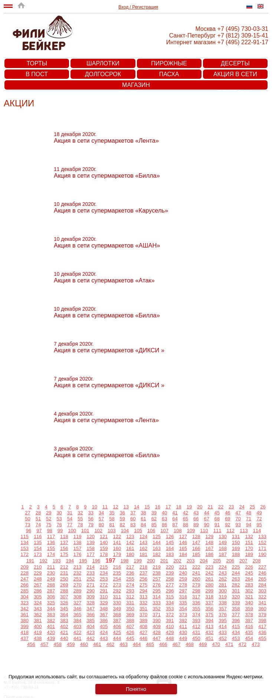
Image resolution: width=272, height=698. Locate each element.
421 (64, 632)
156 (64, 548)
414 (223, 626)
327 (77, 602)
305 (38, 597)
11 (105, 507)
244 (236, 573)
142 (130, 542)
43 (196, 513)
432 (210, 632)
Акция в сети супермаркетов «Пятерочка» (235, 75)
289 (77, 591)
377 (236, 614)
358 (236, 608)
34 (101, 513)
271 (90, 585)
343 (38, 608)
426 (130, 632)
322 (262, 597)
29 (48, 513)
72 (259, 518)
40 (164, 513)
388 (130, 620)
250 (64, 579)
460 (84, 644)
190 (262, 554)
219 (157, 567)
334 (170, 602)
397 (249, 620)
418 (24, 632)
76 (59, 524)
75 (48, 524)
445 (130, 638)
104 (125, 530)
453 (236, 638)
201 (164, 560)
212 (64, 567)
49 (259, 513)
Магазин (136, 85)
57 (101, 518)
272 (104, 585)
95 (259, 524)
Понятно (136, 689)
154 (38, 548)
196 (96, 560)
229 (38, 573)
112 (230, 530)
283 (249, 585)
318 (210, 597)
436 (262, 632)
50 (27, 518)
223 (210, 567)
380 (24, 620)
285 (24, 591)
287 (51, 591)
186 (210, 554)
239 (170, 573)
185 (196, 554)
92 (227, 524)
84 (143, 524)
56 (90, 518)
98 (49, 530)
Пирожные (169, 63)
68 (217, 518)
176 (77, 554)
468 (190, 644)
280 (210, 585)
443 (104, 638)
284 (262, 585)
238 (157, 573)
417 (262, 626)
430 (183, 632)
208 (257, 560)
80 (101, 524)
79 (90, 524)
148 (210, 542)
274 (130, 585)
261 (210, 579)
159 (104, 548)
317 (196, 597)
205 (217, 560)
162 (144, 548)
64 (174, 518)
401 (51, 626)
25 (252, 507)
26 (262, 507)
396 (236, 620)
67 (206, 518)
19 (189, 507)
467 (177, 644)
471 (229, 644)
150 (236, 542)
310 (104, 597)
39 (154, 513)
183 (170, 554)
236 (130, 573)
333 (157, 602)
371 (157, 614)
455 (262, 638)
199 (138, 560)
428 (157, 632)
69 (227, 518)
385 (90, 620)
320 (236, 597)
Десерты (235, 63)
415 (236, 626)
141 (117, 542)
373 (183, 614)
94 (248, 524)
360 (262, 608)
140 (104, 542)
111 (217, 530)
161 (130, 548)
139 (90, 542)
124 (144, 536)
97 (39, 530)
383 (64, 620)
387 (117, 620)
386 (104, 620)
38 (143, 513)
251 (77, 579)
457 (44, 644)
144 (157, 542)
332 (144, 602)
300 (223, 591)
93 (238, 524)
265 (262, 579)
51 (38, 518)
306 (51, 597)
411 (183, 626)
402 (64, 626)
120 (90, 536)
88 (185, 524)
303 (262, 591)
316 (183, 597)
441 (77, 638)
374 (196, 614)
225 (236, 567)
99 (60, 530)
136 (51, 542)
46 (227, 513)
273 (117, 585)
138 (77, 542)
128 (196, 536)
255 (130, 579)
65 (185, 518)
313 (144, 597)
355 (196, 608)
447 (157, 638)
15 (147, 507)
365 (77, 614)
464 (137, 644)
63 (164, 518)
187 (223, 554)
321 (249, 597)
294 (144, 591)
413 (210, 626)
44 (206, 513)
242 (210, 573)
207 (243, 560)
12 (115, 507)
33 (90, 513)
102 (98, 530)
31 (69, 513)
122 (117, 536)
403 (77, 626)
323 (24, 602)
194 (70, 560)
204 (204, 560)
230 (51, 573)
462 (110, 644)
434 (236, 632)
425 (117, 632)
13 (126, 507)
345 (64, 608)
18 (178, 507)
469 (203, 644)
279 (196, 585)
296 (170, 591)
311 (117, 597)
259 (183, 579)
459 (71, 644)
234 (104, 573)
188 (236, 554)
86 (164, 524)
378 (249, 614)
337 (210, 602)
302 (249, 591)
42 (185, 513)
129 (210, 536)
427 (144, 632)
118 (64, 536)
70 (238, 518)
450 (196, 638)
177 (90, 554)
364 (64, 614)
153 (24, 548)
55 (80, 518)
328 (90, 602)
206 (230, 560)
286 (38, 591)
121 (104, 536)
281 (223, 585)
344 (51, 608)
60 (132, 518)
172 (24, 554)
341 (262, 602)
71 (248, 518)
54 (69, 518)
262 (223, 579)
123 (130, 536)
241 (196, 573)
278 (183, 585)
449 (183, 638)
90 (206, 524)
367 (104, 614)
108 (178, 530)
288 (64, 591)
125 (157, 536)
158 (90, 548)
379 (262, 614)
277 (170, 585)
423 (90, 632)
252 (90, 579)
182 (157, 554)
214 (90, 567)
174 (51, 554)
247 (24, 579)
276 (157, 585)
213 (77, 567)
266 (24, 585)
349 (117, 608)
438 (38, 638)
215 (104, 567)
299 (210, 591)
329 (104, 602)
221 (183, 567)
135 (38, 542)
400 (38, 626)
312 (130, 597)
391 (170, 620)
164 (170, 548)
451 (210, 638)
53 (59, 518)
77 (69, 524)
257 (157, 579)
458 (57, 644)
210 (38, 567)
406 (117, 626)
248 (38, 579)
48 (248, 513)
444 (117, 638)
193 (57, 560)
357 (223, 608)
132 (249, 536)
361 (24, 614)
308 (77, 597)
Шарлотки (102, 63)
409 (157, 626)
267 (38, 585)
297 (183, 591)
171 (262, 548)
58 (111, 518)
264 (249, 579)
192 (43, 560)
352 (157, 608)
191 (30, 560)
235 (117, 573)
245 (249, 573)
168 (223, 548)
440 (64, 638)
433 (223, 632)
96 (28, 530)
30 (59, 513)
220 (170, 567)
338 (223, 602)
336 (196, 602)
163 (157, 548)
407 (130, 626)
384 (77, 620)
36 (122, 513)
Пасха (169, 74)
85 (154, 524)
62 (154, 518)
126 (170, 536)
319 (223, 597)
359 (249, 608)
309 (90, 597)
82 (122, 524)
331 (130, 602)
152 (262, 542)
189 (249, 554)
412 (196, 626)
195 (83, 560)
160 (117, 548)
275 (144, 585)
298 (196, 591)
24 (241, 507)
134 (24, 542)
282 (236, 585)
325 (51, 602)
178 (104, 554)
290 (90, 591)
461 (97, 644)
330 (117, 602)
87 (174, 524)
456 (31, 644)
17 (168, 507)
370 (144, 614)
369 (130, 614)
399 (24, 626)
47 (238, 513)
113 (244, 530)
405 (104, 626)
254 (117, 579)
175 (64, 554)
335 (183, 602)
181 (144, 554)
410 (170, 626)
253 (104, 579)
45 (217, 513)
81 (111, 524)
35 (111, 513)
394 (210, 620)
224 (223, 567)
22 (220, 507)
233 (90, 573)
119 (77, 536)
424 (104, 632)
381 (38, 620)
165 (183, 548)
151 (249, 542)
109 (191, 530)
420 (51, 632)
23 (231, 507)
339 (236, 602)
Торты (36, 63)
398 (262, 620)
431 (196, 632)
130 (223, 536)
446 (144, 638)
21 (210, 507)
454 (249, 638)
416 (249, 626)
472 (243, 644)
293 (130, 591)
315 (170, 597)
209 (24, 567)
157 (77, 548)
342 (24, 608)
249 (51, 579)
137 (64, 542)
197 (110, 561)
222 (196, 567)
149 (223, 542)
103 (112, 530)
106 (151, 530)
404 (90, 626)
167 (210, 548)
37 (132, 513)
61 (143, 518)
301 (236, 591)
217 (130, 567)
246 (262, 573)
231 (64, 573)
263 (236, 579)
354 (183, 608)
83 (132, 524)
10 (94, 507)
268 (51, 585)
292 (117, 591)
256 (144, 579)
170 (249, 548)
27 (27, 513)
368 (117, 614)
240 (183, 573)
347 (90, 608)
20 (199, 507)
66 (196, 518)
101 (85, 530)
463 (123, 644)
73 (27, 524)
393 (196, 620)
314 (157, 597)
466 (163, 644)
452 (223, 638)
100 (72, 530)
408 (144, 626)
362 (38, 614)
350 (130, 608)
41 (174, 513)
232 (77, 573)
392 (183, 620)
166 (196, 548)
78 (80, 524)
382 (51, 620)
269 (64, 585)
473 (256, 644)
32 (80, 513)
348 (104, 608)
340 (249, 602)
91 (217, 524)
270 (77, 585)
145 (170, 542)
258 (170, 579)
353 (170, 608)
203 (191, 560)
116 (38, 536)
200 (151, 560)
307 (64, 597)
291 (104, 591)
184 (183, 554)
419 (38, 632)
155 (51, 548)
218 (144, 567)
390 (157, 620)
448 (170, 638)
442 (90, 638)
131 (236, 536)
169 (236, 548)
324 (38, 602)
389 (144, 620)
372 (170, 614)
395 (223, 620)
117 (51, 536)
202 (177, 560)
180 (130, 554)
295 (157, 591)
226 (249, 567)
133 (262, 536)
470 (216, 644)
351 (144, 608)
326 (64, 602)
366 (90, 614)
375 (210, 614)
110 (204, 530)
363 (51, 614)
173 (38, 554)
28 (38, 513)
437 (24, 638)
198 (125, 560)
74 (38, 524)
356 (210, 608)
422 (77, 632)
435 (249, 632)
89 (196, 524)
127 (183, 536)
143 (144, 542)
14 (136, 507)
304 (24, 597)
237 (144, 573)
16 (157, 507)
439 (51, 638)
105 (138, 530)
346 (77, 608)
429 (170, 632)
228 (24, 573)
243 (223, 573)
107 (164, 530)
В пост (37, 74)
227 (262, 567)
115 (24, 536)
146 (183, 542)
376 (223, 614)
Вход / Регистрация (138, 7)
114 (257, 530)
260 (196, 579)
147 (196, 542)
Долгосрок (103, 74)
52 (48, 518)
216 (117, 567)
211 (51, 567)
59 (122, 518)
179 (117, 554)
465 (150, 644)
